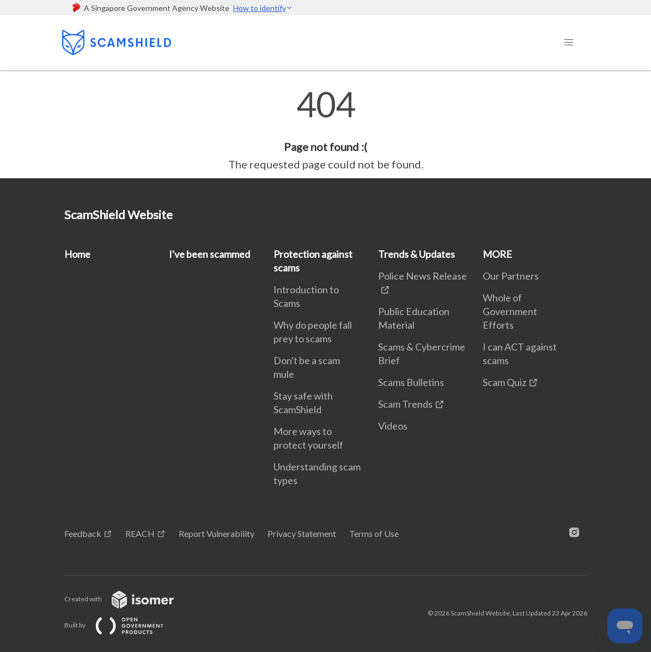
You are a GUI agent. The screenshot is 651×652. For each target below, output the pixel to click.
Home (77, 254)
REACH (140, 533)
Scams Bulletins (411, 382)
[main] (325, 130)
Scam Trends (405, 404)
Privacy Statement (301, 533)
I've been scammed (209, 254)
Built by (122, 625)
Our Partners (511, 276)
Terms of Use (374, 533)
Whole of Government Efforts (510, 311)
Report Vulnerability (216, 533)
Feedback (82, 533)
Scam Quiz (504, 382)
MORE (497, 254)
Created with (127, 599)
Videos (392, 426)
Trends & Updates (416, 254)
